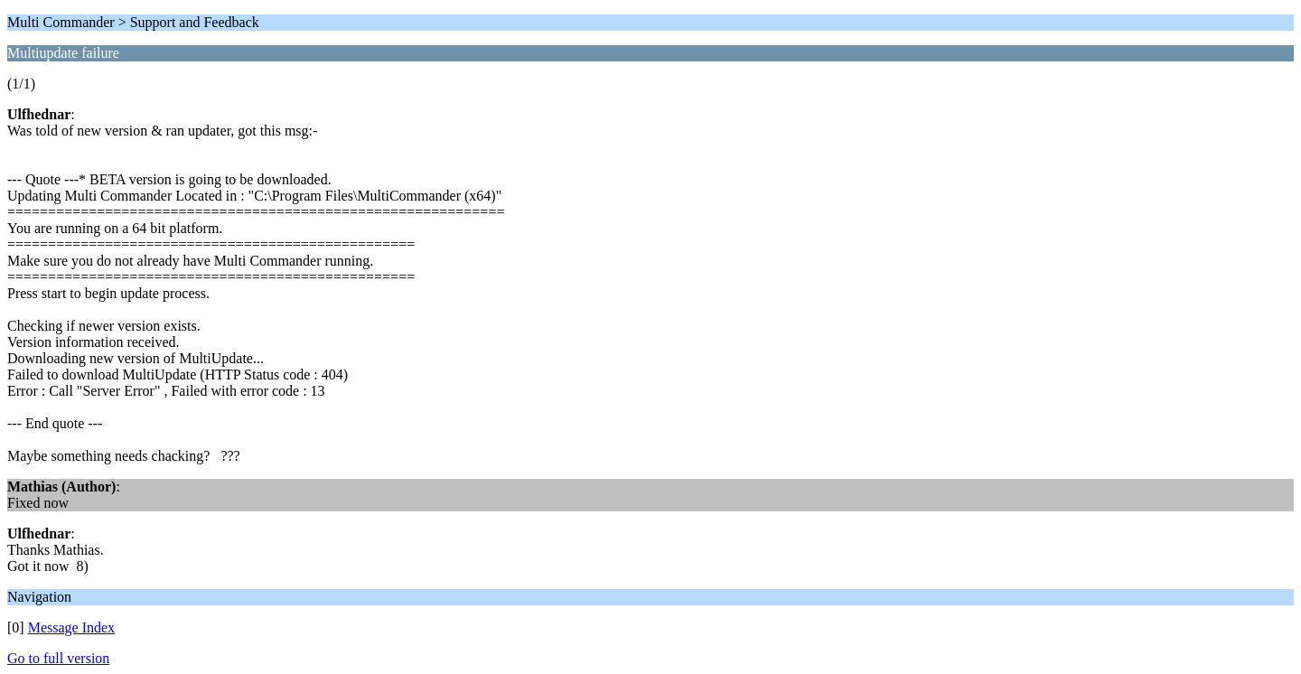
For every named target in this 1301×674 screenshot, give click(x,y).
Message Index (71, 627)
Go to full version (58, 658)
